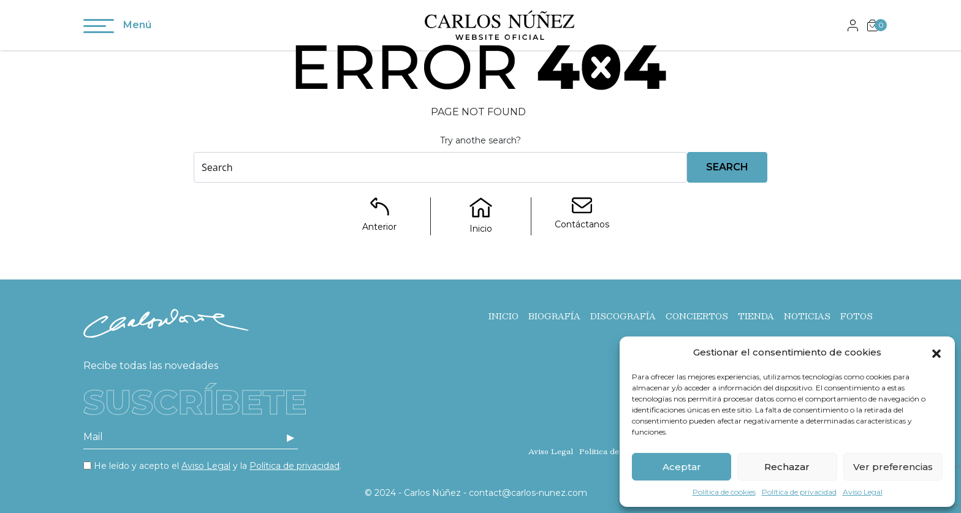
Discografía (623, 316)
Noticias (807, 316)
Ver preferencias (893, 467)
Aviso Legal (863, 491)
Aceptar (682, 467)
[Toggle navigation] (98, 28)
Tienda (756, 316)
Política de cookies (724, 491)
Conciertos (697, 316)
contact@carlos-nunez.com (528, 492)
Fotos (856, 316)
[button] (936, 352)
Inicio (503, 316)
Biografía (554, 316)
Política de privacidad (799, 491)
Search (727, 167)
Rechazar (787, 467)
